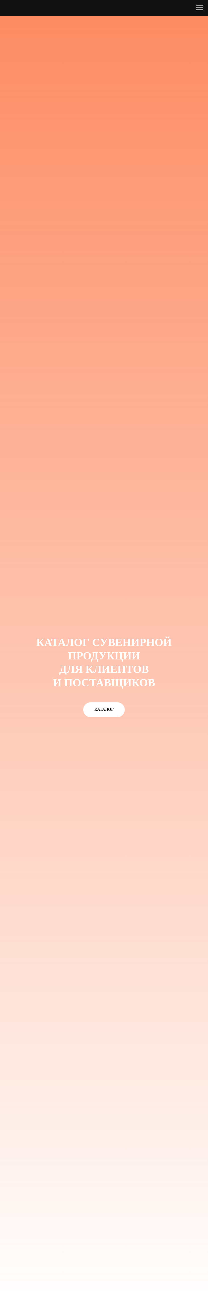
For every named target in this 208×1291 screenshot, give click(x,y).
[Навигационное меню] (199, 7)
